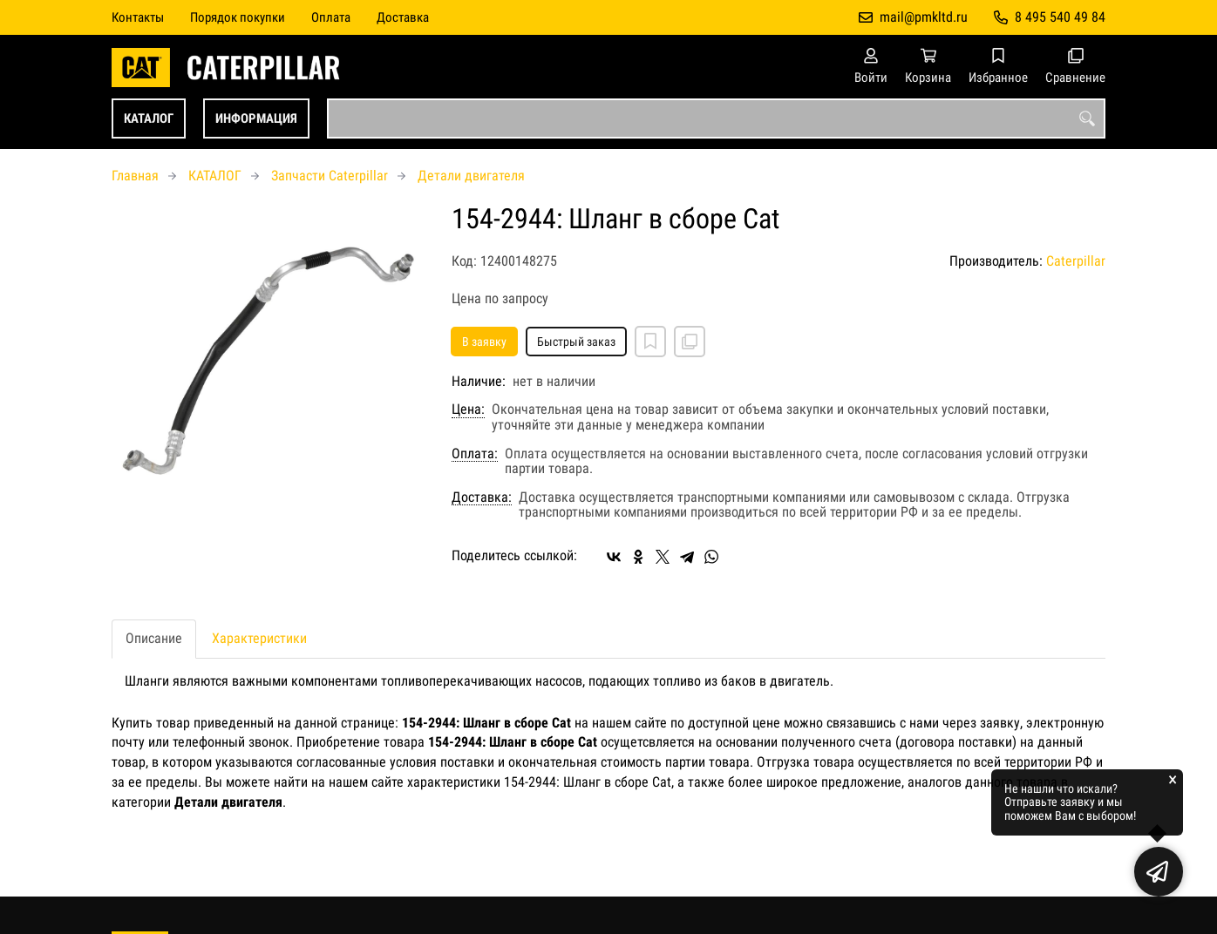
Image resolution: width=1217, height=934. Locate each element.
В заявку (484, 342)
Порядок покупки (237, 17)
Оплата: (475, 454)
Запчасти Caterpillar (329, 175)
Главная (135, 175)
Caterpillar (1075, 261)
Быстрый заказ (576, 342)
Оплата (330, 17)
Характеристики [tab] (259, 638)
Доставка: (482, 497)
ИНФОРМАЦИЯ (256, 118)
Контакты (138, 17)
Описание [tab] (154, 638)
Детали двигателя (471, 175)
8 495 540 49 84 (1060, 17)
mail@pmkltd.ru (924, 17)
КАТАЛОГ (148, 118)
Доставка (403, 17)
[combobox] (716, 118)
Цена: (468, 409)
